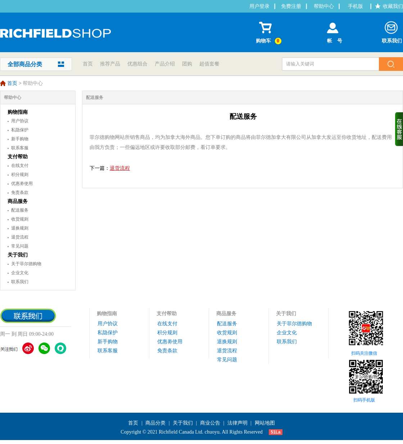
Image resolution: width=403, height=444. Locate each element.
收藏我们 (393, 6)
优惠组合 (137, 64)
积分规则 (19, 174)
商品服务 (18, 201)
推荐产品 (110, 64)
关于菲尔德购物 (26, 263)
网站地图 (265, 423)
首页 (88, 64)
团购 (187, 64)
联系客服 (19, 147)
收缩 (399, 129)
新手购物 (19, 138)
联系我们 (392, 31)
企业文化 (19, 272)
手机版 (355, 6)
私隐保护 (19, 129)
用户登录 (259, 6)
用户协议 (19, 120)
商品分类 (155, 423)
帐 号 (332, 31)
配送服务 (19, 210)
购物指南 (18, 112)
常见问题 (19, 246)
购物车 (270, 31)
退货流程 (19, 237)
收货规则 (19, 219)
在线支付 (19, 165)
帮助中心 (324, 6)
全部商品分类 (25, 64)
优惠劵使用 (22, 183)
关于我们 (18, 255)
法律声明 (237, 423)
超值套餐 (209, 64)
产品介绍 (165, 64)
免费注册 (291, 6)
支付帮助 (18, 156)
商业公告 (210, 423)
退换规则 (19, 228)
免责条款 (19, 192)
